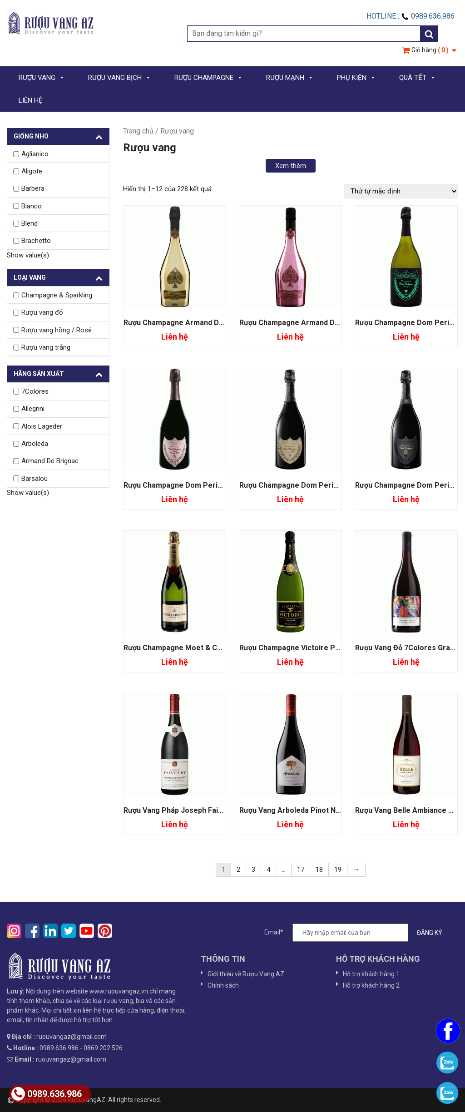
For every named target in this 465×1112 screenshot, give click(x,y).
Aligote (31, 171)
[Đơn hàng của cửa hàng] (401, 191)
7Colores (35, 391)
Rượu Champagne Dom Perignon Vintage (309, 485)
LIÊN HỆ (31, 100)
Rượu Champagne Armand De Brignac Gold (196, 322)
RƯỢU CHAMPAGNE (208, 77)
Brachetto (36, 241)
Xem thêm (290, 166)
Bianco (31, 206)
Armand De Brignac (50, 461)
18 (319, 869)
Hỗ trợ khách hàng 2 (371, 985)
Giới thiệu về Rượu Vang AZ (246, 974)
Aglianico (35, 154)
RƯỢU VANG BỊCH (119, 77)
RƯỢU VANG (42, 77)
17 (300, 869)
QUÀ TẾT (417, 77)
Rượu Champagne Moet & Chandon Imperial (198, 647)
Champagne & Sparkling (56, 295)
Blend (29, 223)
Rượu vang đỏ (42, 312)
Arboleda (34, 444)
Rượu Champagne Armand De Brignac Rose (313, 322)
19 (337, 869)
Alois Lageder (41, 426)
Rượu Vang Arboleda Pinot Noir (292, 810)
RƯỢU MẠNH (290, 77)
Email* (357, 933)
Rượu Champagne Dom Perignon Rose (189, 485)
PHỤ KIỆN (356, 77)
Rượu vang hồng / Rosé (56, 330)
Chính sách (223, 985)
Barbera (33, 188)
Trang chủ (138, 131)
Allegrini (33, 409)
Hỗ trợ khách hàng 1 (371, 974)
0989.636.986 (46, 1094)
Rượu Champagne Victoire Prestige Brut (308, 647)
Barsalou (34, 478)
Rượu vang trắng (45, 347)
